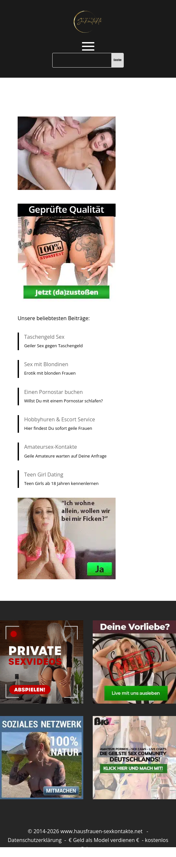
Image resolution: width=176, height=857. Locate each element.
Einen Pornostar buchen (53, 392)
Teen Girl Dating (43, 474)
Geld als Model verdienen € (106, 840)
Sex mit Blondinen (46, 364)
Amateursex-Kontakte (50, 446)
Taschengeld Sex (44, 336)
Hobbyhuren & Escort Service (59, 419)
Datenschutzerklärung (35, 840)
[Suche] (82, 60)
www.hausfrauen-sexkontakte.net (101, 831)
